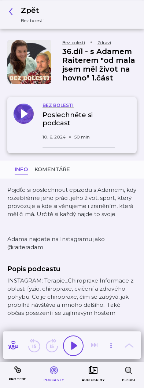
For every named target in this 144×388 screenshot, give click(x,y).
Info (21, 169)
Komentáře (52, 169)
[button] (28, 14)
